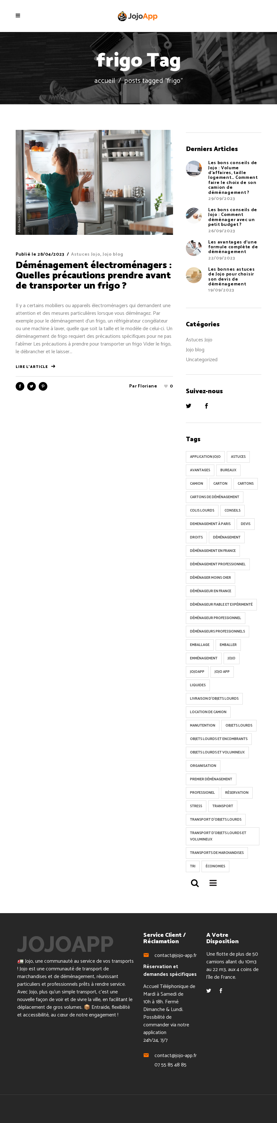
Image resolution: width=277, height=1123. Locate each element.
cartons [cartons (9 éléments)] (246, 484)
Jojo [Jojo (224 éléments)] (231, 658)
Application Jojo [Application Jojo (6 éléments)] (205, 457)
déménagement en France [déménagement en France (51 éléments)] (213, 551)
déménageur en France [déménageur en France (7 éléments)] (210, 591)
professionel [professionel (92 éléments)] (202, 793)
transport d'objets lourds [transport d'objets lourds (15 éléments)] (215, 820)
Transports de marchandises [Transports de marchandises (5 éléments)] (217, 853)
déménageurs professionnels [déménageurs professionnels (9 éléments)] (217, 631)
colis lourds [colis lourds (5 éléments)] (202, 511)
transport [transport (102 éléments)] (222, 806)
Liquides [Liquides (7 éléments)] (198, 685)
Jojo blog (113, 254)
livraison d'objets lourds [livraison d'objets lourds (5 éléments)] (214, 699)
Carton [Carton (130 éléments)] (220, 484)
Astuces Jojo (85, 254)
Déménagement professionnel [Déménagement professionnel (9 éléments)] (218, 564)
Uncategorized (202, 359)
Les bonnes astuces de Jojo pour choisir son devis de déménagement (231, 277)
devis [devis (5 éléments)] (245, 524)
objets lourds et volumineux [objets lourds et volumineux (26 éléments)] (217, 752)
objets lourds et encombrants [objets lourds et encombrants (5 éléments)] (219, 739)
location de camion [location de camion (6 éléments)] (208, 712)
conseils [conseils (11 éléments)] (233, 511)
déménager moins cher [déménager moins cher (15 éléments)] (210, 578)
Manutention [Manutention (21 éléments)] (202, 726)
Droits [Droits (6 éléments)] (196, 537)
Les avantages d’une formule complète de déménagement (233, 247)
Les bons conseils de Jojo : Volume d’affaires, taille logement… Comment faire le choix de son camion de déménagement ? (233, 177)
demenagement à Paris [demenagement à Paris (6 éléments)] (210, 524)
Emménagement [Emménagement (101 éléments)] (204, 658)
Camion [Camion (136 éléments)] (196, 484)
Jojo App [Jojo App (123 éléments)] (222, 672)
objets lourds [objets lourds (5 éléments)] (239, 726)
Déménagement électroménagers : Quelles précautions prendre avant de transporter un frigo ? (94, 276)
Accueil (104, 81)
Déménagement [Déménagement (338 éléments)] (227, 537)
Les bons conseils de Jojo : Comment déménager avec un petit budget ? (232, 217)
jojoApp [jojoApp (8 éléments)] (197, 672)
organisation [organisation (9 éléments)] (203, 766)
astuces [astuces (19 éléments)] (238, 457)
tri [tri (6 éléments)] (192, 866)
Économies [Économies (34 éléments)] (215, 866)
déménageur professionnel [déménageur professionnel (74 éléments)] (215, 618)
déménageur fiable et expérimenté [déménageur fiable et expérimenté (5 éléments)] (221, 605)
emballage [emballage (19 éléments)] (200, 645)
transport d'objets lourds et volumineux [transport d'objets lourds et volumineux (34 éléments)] (218, 836)
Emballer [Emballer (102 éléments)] (228, 645)
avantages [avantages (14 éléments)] (200, 470)
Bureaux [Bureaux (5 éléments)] (228, 470)
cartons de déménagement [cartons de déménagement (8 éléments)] (214, 497)
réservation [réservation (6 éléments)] (237, 793)
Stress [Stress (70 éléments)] (196, 806)
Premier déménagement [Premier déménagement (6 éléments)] (211, 779)
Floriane (147, 386)
